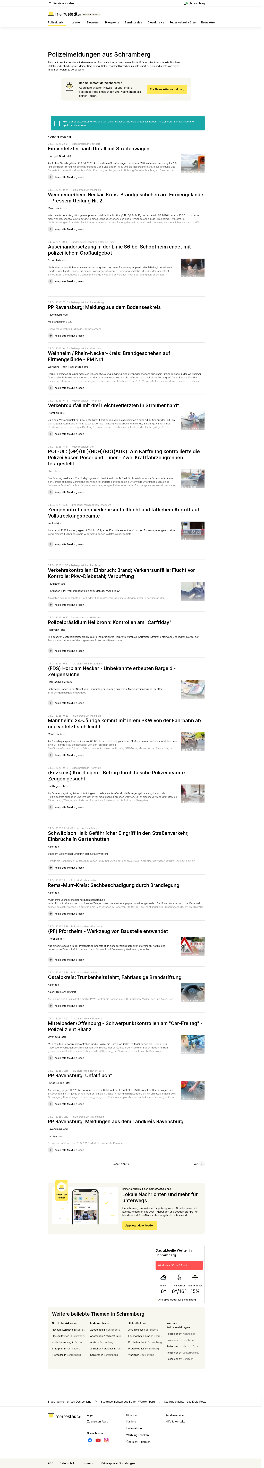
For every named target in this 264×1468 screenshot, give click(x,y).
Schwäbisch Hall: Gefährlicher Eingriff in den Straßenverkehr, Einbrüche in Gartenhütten (118, 836)
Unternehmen (134, 1428)
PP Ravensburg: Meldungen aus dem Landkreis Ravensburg (115, 1121)
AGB (50, 1463)
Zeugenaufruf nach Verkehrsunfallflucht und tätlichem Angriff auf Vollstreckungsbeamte (123, 513)
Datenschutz (67, 1463)
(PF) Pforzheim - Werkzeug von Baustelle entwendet (108, 931)
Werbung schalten (137, 1435)
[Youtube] (98, 1440)
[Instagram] (106, 1440)
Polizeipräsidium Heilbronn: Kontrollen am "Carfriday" (109, 622)
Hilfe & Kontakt (175, 1421)
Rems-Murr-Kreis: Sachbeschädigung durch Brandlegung (113, 885)
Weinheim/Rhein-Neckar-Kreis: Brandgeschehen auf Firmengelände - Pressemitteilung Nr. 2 (125, 198)
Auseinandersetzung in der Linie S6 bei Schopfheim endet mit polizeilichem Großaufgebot (119, 250)
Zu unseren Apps (97, 1421)
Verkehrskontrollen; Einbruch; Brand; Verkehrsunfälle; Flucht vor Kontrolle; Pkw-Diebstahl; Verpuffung (121, 573)
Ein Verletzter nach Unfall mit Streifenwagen (98, 149)
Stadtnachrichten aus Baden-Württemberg (124, 1402)
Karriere (131, 1421)
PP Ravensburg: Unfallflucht (80, 1075)
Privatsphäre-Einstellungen (118, 1463)
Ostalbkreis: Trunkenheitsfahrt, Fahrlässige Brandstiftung (115, 977)
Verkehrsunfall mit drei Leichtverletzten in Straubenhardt (113, 405)
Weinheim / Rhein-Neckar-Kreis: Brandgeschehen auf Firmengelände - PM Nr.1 (109, 356)
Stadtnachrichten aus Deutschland (69, 1401)
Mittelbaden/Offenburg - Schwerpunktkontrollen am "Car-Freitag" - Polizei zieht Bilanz (125, 1026)
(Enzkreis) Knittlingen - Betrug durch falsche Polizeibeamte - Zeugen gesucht (118, 776)
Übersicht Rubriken (138, 1442)
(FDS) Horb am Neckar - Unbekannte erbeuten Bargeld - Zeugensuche (112, 671)
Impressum (88, 1463)
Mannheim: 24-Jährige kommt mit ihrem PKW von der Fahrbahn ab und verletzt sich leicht (124, 723)
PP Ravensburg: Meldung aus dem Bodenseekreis (104, 307)
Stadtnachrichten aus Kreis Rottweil (183, 1402)
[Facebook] (90, 1440)
